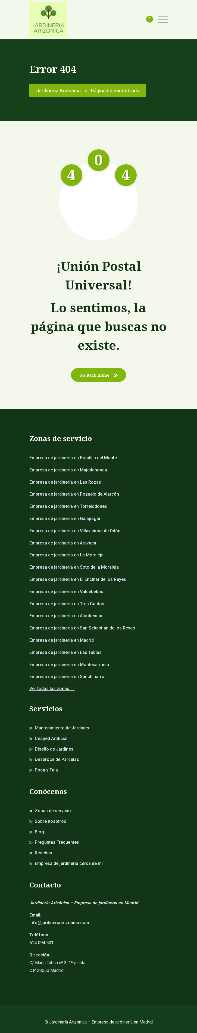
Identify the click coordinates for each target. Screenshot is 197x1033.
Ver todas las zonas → (52, 688)
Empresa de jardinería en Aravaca (62, 543)
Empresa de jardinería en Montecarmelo (69, 664)
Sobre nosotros (50, 821)
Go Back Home (98, 375)
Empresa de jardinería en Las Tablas (65, 652)
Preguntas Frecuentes (57, 842)
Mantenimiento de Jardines (62, 727)
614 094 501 (41, 942)
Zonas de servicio (53, 810)
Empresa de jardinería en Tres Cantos (66, 603)
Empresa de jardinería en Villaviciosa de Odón (74, 530)
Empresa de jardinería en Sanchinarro (66, 676)
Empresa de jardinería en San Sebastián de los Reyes (82, 628)
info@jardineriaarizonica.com (59, 922)
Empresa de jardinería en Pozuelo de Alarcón (74, 494)
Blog (39, 831)
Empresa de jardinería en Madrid (61, 640)
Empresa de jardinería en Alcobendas (66, 615)
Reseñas (43, 852)
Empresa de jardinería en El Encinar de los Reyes (77, 579)
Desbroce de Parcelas (57, 759)
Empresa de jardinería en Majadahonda (68, 470)
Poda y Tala (46, 770)
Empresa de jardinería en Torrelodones (68, 506)
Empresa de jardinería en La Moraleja (66, 555)
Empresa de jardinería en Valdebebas (66, 591)
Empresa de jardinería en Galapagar (65, 518)
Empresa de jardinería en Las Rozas (65, 482)
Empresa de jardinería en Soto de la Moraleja (74, 567)
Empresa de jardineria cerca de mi (69, 863)
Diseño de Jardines (54, 749)
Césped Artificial (51, 738)
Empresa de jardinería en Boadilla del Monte (73, 457)
